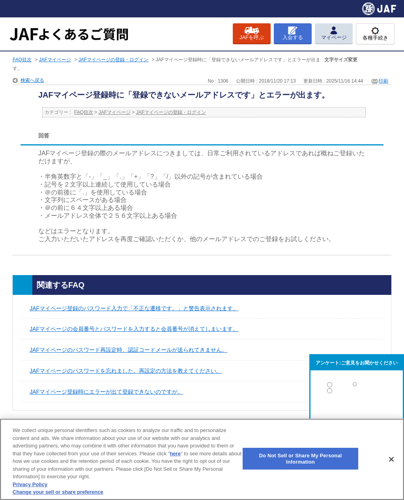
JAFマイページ (55, 59)
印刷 (383, 81)
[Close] (391, 459)
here (175, 454)
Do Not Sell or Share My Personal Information (300, 459)
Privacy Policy (30, 484)
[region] (202, 459)
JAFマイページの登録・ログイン (113, 59)
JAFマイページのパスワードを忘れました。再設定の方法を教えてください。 (126, 371)
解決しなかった (356, 412)
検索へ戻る (32, 80)
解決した (356, 386)
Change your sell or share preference (58, 492)
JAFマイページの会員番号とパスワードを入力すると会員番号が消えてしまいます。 (134, 329)
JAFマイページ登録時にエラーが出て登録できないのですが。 (106, 392)
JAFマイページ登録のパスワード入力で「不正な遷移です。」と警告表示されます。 (134, 308)
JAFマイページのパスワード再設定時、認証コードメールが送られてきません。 (128, 350)
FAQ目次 (22, 59)
